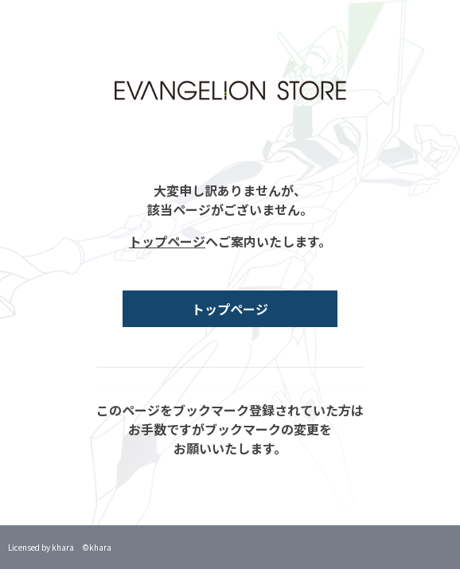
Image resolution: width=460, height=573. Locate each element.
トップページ (167, 241)
